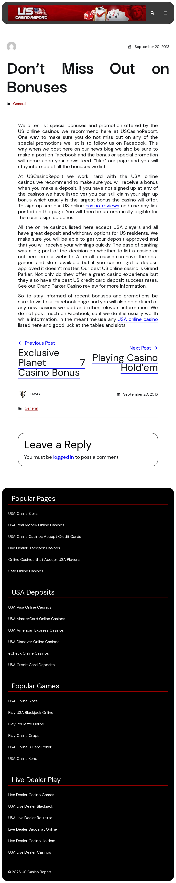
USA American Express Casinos (36, 630)
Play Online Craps (23, 735)
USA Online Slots (23, 513)
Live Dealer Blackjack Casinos (34, 548)
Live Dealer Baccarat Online (32, 829)
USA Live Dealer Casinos (29, 852)
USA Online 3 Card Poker (30, 747)
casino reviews (102, 205)
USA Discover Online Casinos (33, 641)
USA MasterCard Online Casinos (36, 618)
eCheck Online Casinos (28, 653)
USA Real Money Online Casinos (36, 525)
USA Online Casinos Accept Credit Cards (44, 536)
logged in (63, 457)
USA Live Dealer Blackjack (30, 806)
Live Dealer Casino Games (31, 794)
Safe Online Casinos (25, 571)
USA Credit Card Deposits (31, 664)
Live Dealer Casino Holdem (31, 840)
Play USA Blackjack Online (30, 712)
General (19, 103)
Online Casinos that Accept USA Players (44, 559)
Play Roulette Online (26, 724)
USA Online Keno (22, 758)
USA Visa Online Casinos (29, 607)
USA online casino (138, 319)
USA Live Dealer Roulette (30, 817)
